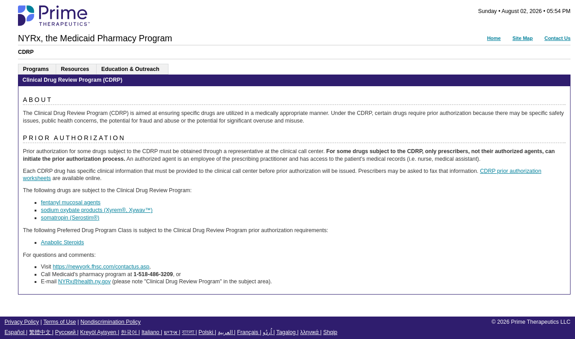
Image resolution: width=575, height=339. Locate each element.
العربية (226, 332)
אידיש (171, 332)
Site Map (523, 38)
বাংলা (188, 332)
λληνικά (310, 332)
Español (15, 332)
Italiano (151, 332)
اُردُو (268, 332)
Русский (66, 332)
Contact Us (557, 38)
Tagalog (286, 332)
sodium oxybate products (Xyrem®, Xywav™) (97, 210)
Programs (36, 69)
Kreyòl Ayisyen (99, 332)
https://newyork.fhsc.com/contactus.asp (101, 267)
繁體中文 (40, 332)
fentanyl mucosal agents (71, 202)
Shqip (330, 332)
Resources (75, 69)
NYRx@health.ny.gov (84, 281)
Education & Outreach (130, 69)
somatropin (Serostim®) (70, 218)
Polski (207, 332)
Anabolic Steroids (62, 242)
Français (248, 332)
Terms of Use (59, 322)
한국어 (129, 332)
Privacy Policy (21, 322)
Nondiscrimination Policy (110, 322)
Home (494, 38)
